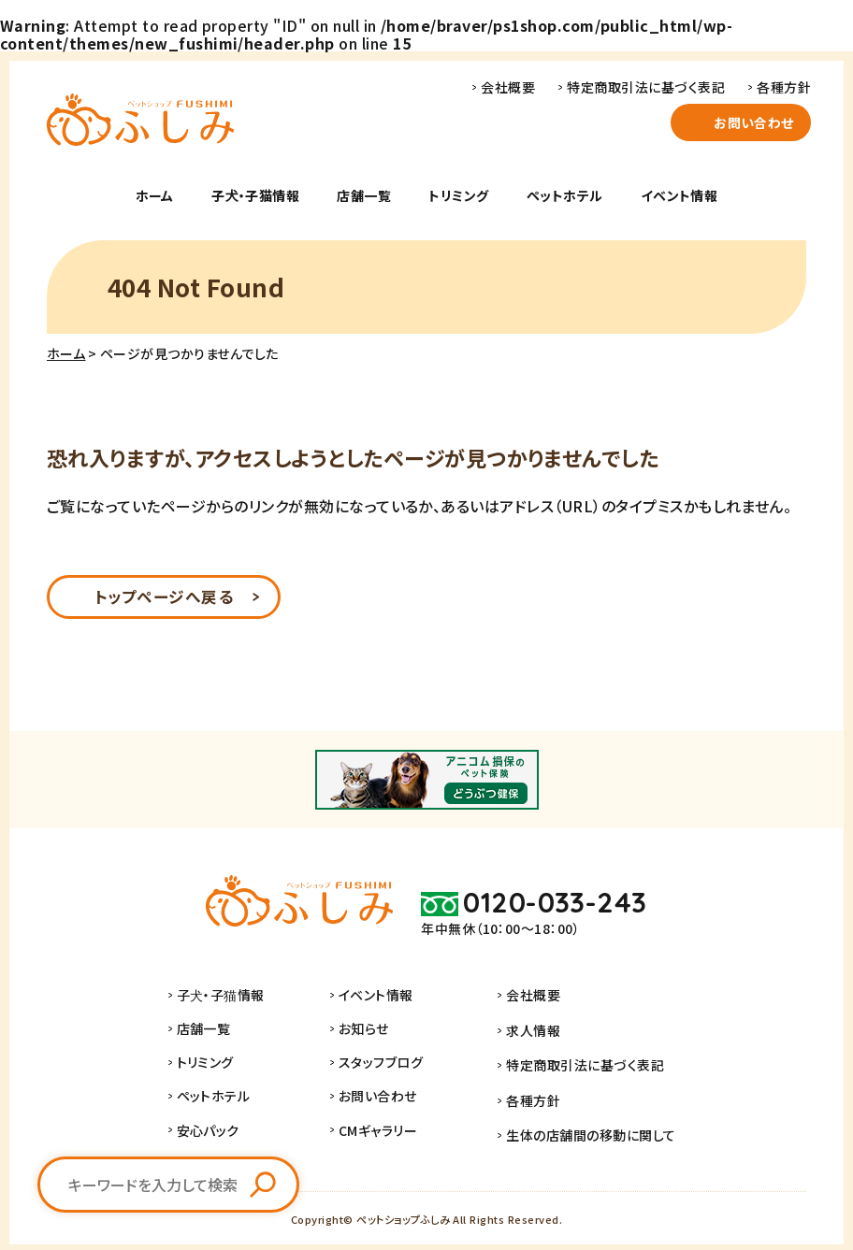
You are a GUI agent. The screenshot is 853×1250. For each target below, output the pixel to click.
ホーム (155, 195)
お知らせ (373, 1032)
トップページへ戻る (163, 598)
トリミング (458, 195)
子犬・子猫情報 (255, 195)
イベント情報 (679, 195)
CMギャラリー (387, 1133)
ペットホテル (565, 195)
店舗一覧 (364, 195)
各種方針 (784, 86)
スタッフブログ (390, 1065)
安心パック (216, 1133)
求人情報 (533, 1032)
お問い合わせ (754, 122)
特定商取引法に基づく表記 (646, 86)
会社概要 (508, 86)
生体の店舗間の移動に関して (590, 1133)
